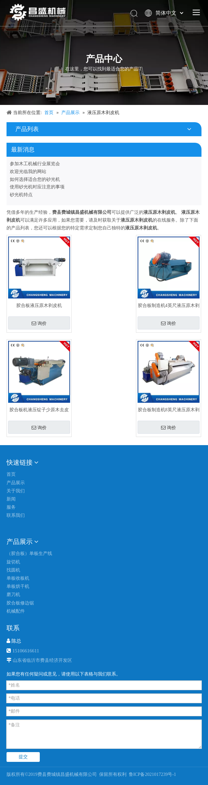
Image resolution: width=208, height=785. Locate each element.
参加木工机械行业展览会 (35, 163)
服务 (11, 507)
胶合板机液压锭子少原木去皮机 (39, 409)
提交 (23, 756)
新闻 (11, 499)
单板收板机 (18, 578)
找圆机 (13, 570)
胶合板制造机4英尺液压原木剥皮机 (169, 305)
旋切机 (13, 562)
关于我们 (16, 490)
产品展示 (16, 482)
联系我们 (16, 515)
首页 (11, 474)
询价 (39, 323)
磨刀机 (13, 594)
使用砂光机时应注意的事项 (37, 186)
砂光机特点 (21, 194)
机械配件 (16, 611)
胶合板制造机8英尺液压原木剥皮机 (169, 409)
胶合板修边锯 (20, 603)
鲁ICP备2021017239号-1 (151, 774)
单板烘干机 (18, 586)
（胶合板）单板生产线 (29, 553)
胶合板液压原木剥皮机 (39, 305)
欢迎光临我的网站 (28, 171)
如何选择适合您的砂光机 (35, 179)
